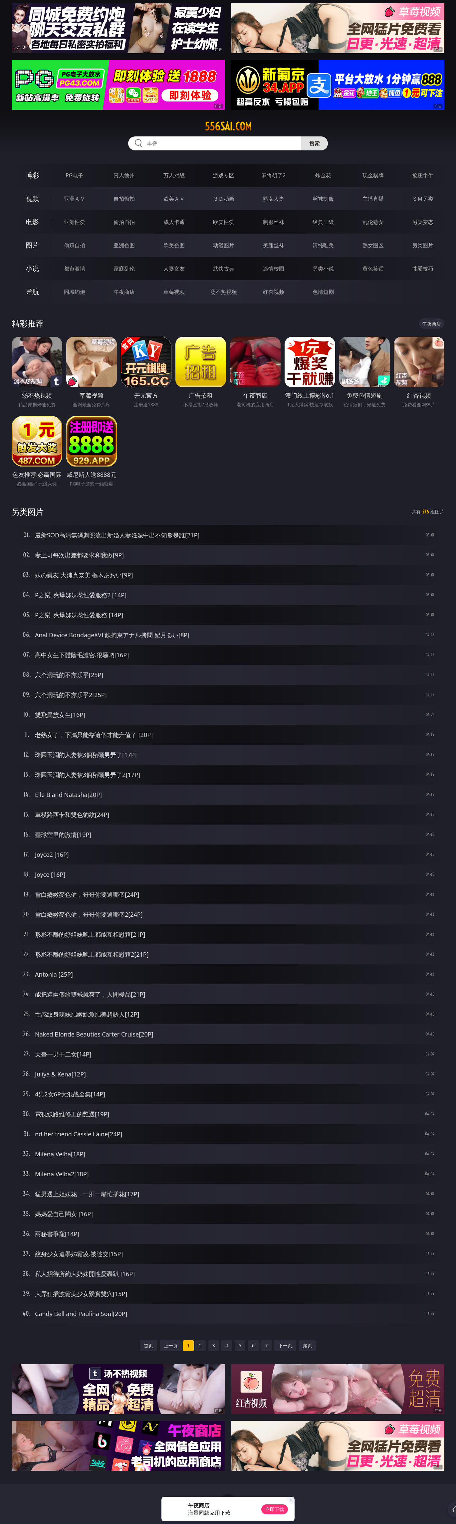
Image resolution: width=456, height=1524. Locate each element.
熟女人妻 (273, 198)
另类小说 (323, 268)
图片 (32, 245)
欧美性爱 (223, 222)
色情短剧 (323, 291)
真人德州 (124, 175)
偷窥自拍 (74, 245)
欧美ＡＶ (174, 198)
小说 (32, 268)
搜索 (314, 143)
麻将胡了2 (273, 175)
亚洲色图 (124, 245)
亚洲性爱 (74, 222)
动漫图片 (223, 245)
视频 (32, 198)
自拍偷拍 (124, 198)
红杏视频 (273, 291)
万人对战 (174, 175)
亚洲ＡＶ (74, 198)
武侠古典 (223, 268)
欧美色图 (174, 245)
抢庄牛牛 (422, 175)
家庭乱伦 (124, 268)
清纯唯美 (323, 245)
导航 (32, 291)
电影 (32, 221)
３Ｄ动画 (223, 198)
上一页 (171, 1345)
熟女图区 (373, 245)
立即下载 (274, 1509)
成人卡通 (174, 222)
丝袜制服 (323, 198)
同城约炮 (74, 291)
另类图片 (422, 245)
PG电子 (74, 175)
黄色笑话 (373, 268)
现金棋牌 (373, 175)
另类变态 (422, 222)
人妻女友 (174, 268)
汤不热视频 (223, 291)
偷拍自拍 (124, 222)
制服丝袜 (273, 222)
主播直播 (373, 198)
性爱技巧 (422, 268)
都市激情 (74, 268)
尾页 (307, 1345)
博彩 (32, 175)
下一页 (285, 1345)
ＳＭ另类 (422, 198)
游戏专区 (223, 175)
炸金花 (323, 175)
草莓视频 (174, 291)
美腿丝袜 (273, 245)
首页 (148, 1345)
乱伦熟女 (373, 222)
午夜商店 (124, 291)
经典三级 (323, 222)
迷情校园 (273, 268)
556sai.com (228, 126)
